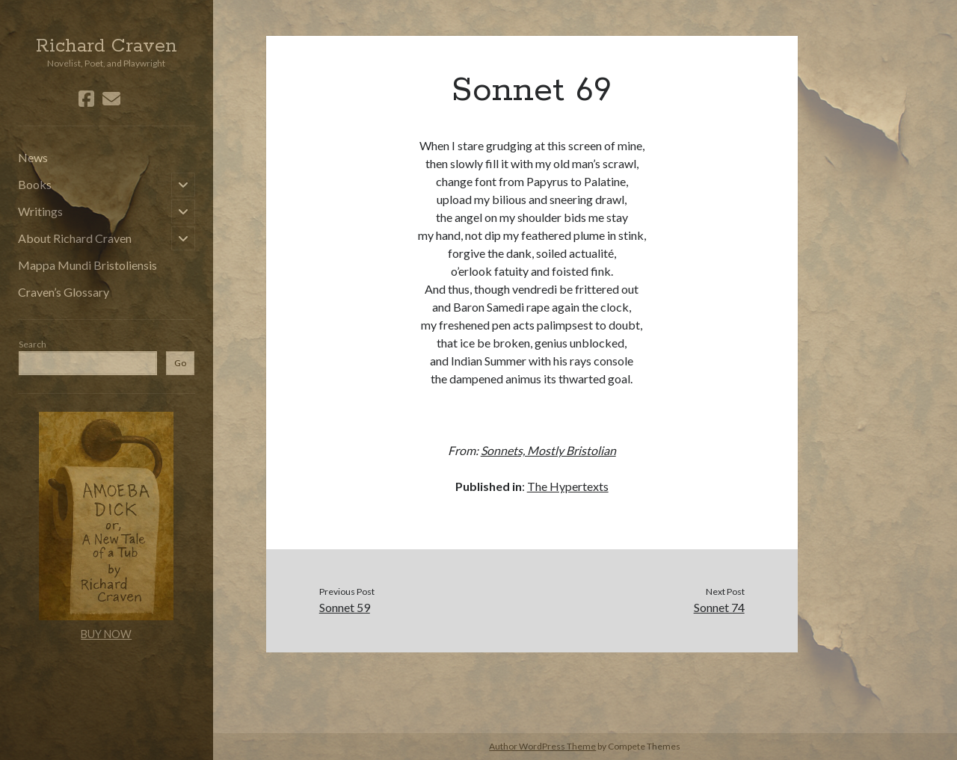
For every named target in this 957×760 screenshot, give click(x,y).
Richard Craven (106, 46)
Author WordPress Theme (542, 746)
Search (32, 344)
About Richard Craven (75, 238)
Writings (40, 211)
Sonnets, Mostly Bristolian (548, 450)
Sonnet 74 (719, 607)
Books (35, 184)
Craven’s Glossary (63, 292)
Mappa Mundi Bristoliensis (87, 265)
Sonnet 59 (344, 607)
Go (180, 362)
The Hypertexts (568, 486)
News (33, 157)
